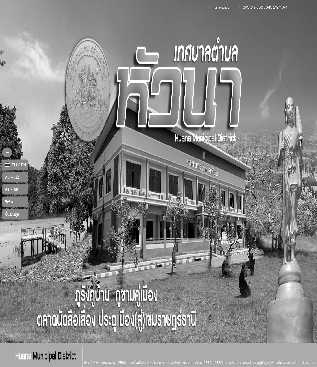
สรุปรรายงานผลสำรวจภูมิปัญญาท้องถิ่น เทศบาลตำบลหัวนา (269, 363)
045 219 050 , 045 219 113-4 (265, 7)
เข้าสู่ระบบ (222, 7)
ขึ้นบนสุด (12, 214)
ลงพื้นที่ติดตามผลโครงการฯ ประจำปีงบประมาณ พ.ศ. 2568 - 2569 (178, 363)
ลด (11, 189)
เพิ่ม (12, 177)
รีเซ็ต (9, 201)
